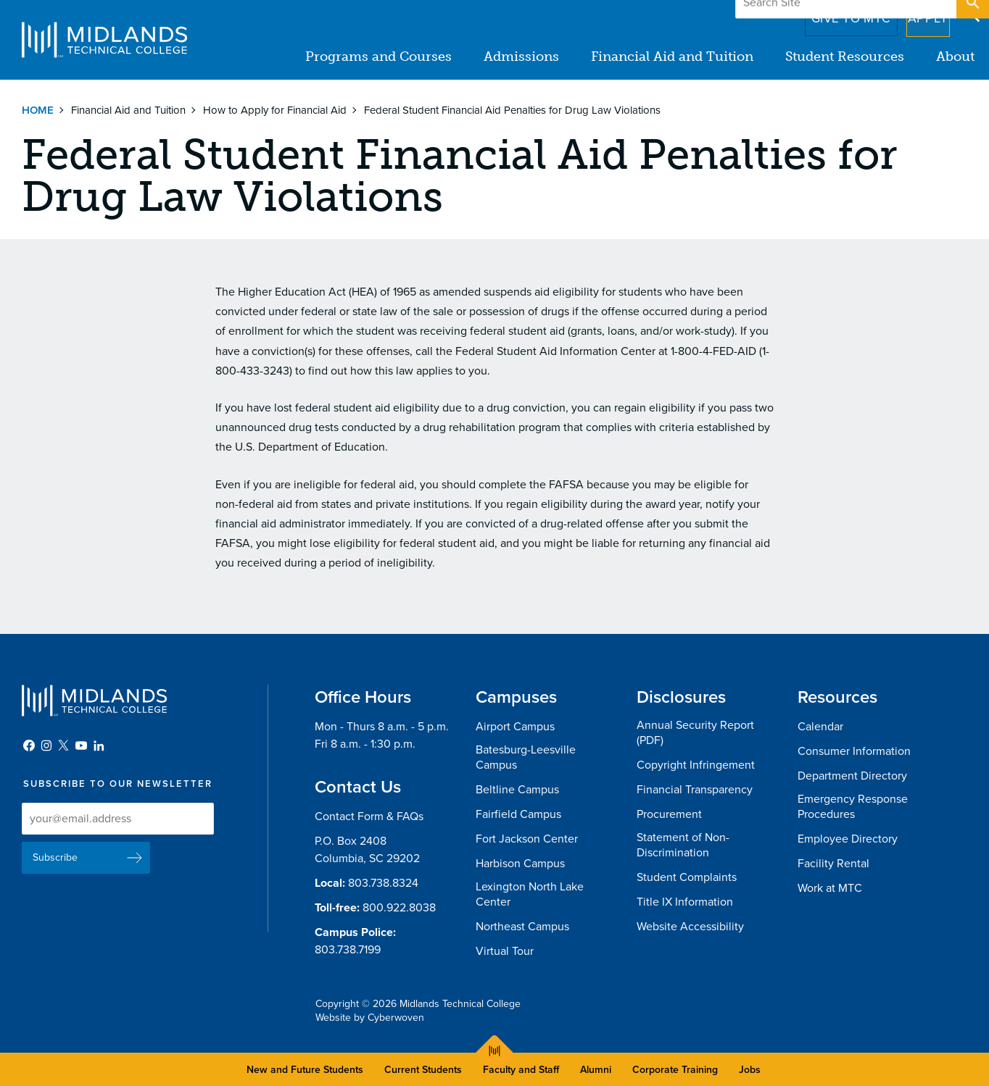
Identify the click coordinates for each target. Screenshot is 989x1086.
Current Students (423, 1070)
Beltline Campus (517, 789)
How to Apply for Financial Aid (275, 110)
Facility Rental (833, 863)
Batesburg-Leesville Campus (526, 757)
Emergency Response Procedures (853, 807)
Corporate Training (675, 1070)
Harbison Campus (520, 863)
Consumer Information (854, 751)
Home (38, 110)
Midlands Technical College (104, 40)
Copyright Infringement (696, 765)
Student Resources (844, 56)
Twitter (64, 745)
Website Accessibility (690, 926)
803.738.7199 (348, 950)
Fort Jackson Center (527, 839)
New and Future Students (305, 1070)
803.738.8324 (383, 883)
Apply (919, 14)
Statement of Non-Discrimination (683, 845)
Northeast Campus (522, 926)
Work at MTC (830, 888)
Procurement (669, 814)
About (955, 56)
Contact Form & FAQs (369, 816)
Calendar (820, 726)
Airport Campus (515, 726)
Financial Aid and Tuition (672, 56)
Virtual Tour (505, 951)
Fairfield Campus (518, 814)
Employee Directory (848, 839)
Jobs (750, 1070)
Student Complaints (687, 877)
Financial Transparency (695, 789)
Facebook (29, 745)
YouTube (81, 745)
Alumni (595, 1070)
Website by (369, 1017)
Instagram (46, 745)
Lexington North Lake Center (530, 894)
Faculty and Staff (521, 1070)
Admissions (521, 56)
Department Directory (852, 776)
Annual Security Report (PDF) (695, 733)
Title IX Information (685, 902)
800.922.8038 (399, 908)
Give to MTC (830, 14)
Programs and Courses (378, 56)
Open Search (971, 14)
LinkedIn (98, 745)
